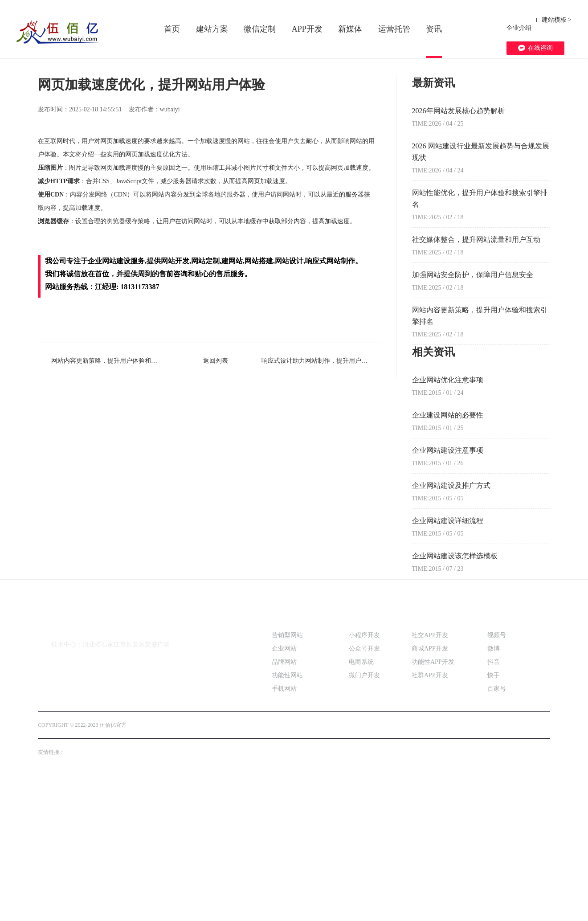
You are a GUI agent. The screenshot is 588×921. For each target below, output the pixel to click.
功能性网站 (287, 813)
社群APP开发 (430, 813)
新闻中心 (113, 184)
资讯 (434, 29)
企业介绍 (518, 19)
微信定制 (260, 29)
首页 (172, 29)
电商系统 (361, 799)
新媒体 (350, 29)
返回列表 (210, 498)
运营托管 (394, 29)
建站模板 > (557, 19)
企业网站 (284, 786)
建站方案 (212, 29)
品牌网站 (284, 799)
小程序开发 (364, 773)
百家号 (496, 826)
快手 (493, 813)
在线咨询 (535, 36)
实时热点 (144, 184)
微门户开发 (364, 813)
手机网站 (284, 826)
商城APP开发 (430, 786)
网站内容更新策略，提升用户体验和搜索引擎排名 (98, 498)
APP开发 (307, 29)
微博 (493, 786)
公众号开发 (364, 786)
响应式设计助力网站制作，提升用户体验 (321, 498)
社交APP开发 (430, 773)
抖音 (493, 799)
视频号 (496, 773)
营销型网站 (287, 773)
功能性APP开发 (433, 799)
